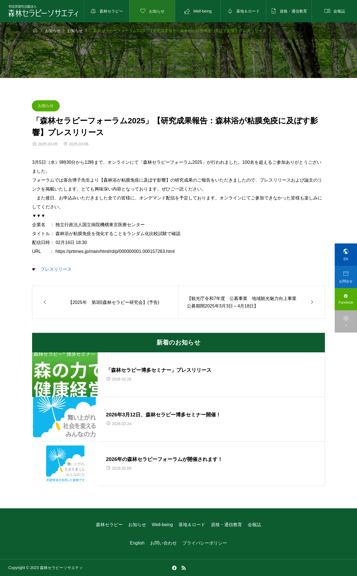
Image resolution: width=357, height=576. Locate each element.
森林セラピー (109, 524)
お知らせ (46, 105)
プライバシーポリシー (204, 543)
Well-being (162, 524)
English (137, 543)
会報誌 (254, 524)
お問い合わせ (163, 543)
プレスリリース (56, 269)
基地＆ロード (191, 524)
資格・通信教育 (226, 524)
